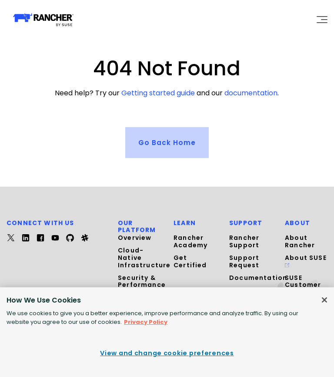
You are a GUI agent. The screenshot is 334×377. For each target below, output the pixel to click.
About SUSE (306, 260)
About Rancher (300, 241)
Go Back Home (167, 142)
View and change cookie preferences (167, 353)
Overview (134, 237)
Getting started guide (158, 93)
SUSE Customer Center (303, 284)
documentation (250, 93)
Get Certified (190, 261)
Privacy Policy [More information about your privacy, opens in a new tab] (145, 322)
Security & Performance (142, 281)
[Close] (324, 300)
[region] (167, 332)
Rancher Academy (190, 241)
